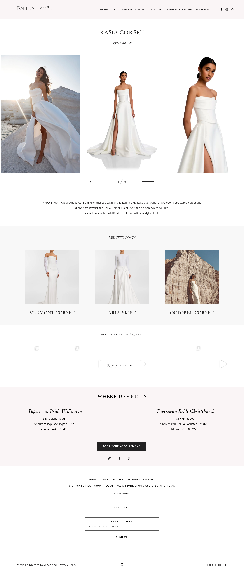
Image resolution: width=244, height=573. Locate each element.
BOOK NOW (203, 10)
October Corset (192, 283)
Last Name (121, 507)
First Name (122, 493)
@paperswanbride (122, 365)
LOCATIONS (156, 10)
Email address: (122, 526)
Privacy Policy (67, 564)
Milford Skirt (117, 213)
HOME (104, 10)
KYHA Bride (50, 202)
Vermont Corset (52, 283)
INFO (115, 10)
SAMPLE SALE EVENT (179, 10)
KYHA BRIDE (122, 43)
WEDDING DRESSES (133, 10)
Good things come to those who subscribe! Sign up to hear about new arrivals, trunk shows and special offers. (122, 482)
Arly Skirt (122, 283)
